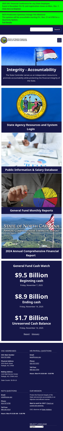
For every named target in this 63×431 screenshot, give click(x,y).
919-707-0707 (34, 363)
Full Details (7, 22)
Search (57, 29)
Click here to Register (11, 9)
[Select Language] (36, 427)
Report (27, 334)
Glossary (35, 334)
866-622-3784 (34, 370)
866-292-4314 (5, 409)
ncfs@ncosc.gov (6, 397)
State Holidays (46, 409)
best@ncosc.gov (35, 357)
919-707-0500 (5, 357)
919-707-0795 (5, 403)
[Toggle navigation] (59, 40)
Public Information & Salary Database (31, 170)
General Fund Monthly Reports (31, 210)
